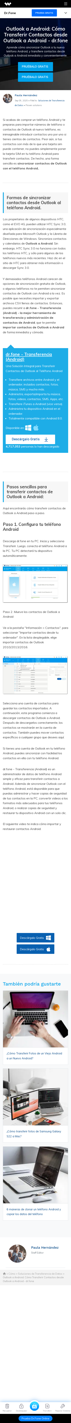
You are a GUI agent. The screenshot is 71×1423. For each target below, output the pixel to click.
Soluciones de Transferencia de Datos (40, 1273)
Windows (28, 428)
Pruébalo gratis (35, 66)
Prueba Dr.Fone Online (35, 1418)
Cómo (12, 1273)
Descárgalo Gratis (26, 439)
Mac (36, 428)
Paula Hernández (26, 95)
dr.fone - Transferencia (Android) (29, 357)
